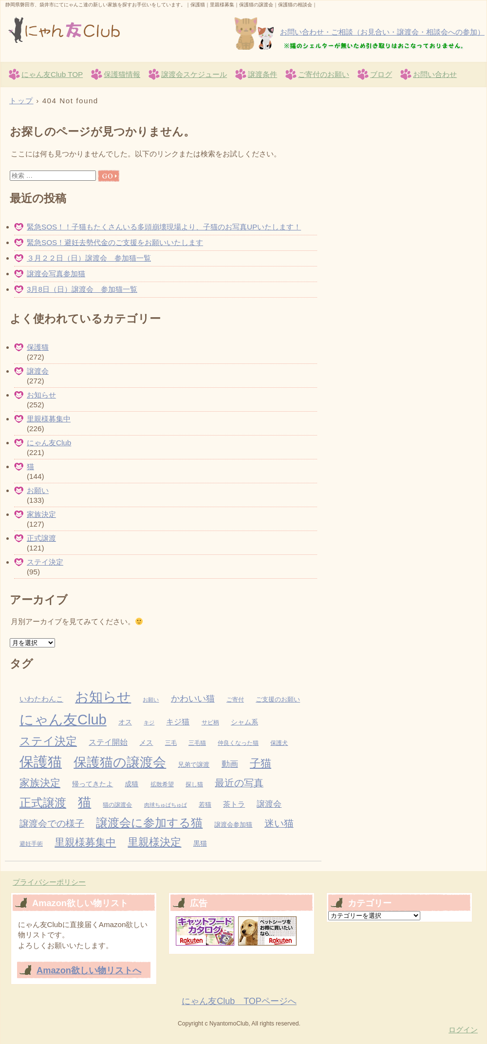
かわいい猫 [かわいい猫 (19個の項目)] (193, 698)
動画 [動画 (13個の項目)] (230, 764)
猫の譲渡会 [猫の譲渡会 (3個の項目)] (117, 804)
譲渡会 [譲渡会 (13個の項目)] (269, 804)
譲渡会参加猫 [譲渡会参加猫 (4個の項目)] (233, 824)
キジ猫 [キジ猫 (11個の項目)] (177, 721)
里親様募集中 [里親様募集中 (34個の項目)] (85, 842)
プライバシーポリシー (49, 882)
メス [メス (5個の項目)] (146, 742)
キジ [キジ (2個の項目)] (149, 722)
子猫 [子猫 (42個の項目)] (260, 763)
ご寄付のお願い (323, 74)
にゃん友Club (117, 29)
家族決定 (41, 514)
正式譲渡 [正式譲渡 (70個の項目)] (42, 803)
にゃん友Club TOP (52, 74)
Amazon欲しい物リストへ (89, 970)
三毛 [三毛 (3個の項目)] (171, 743)
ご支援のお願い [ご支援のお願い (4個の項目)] (278, 699)
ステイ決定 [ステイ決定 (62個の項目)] (48, 741)
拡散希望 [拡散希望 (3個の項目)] (162, 784)
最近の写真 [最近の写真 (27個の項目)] (239, 783)
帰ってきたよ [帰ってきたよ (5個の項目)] (92, 784)
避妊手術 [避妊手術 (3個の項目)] (31, 843)
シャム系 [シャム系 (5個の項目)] (244, 722)
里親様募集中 (49, 419)
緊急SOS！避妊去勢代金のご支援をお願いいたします (115, 242)
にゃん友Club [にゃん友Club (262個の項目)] (63, 719)
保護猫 (38, 347)
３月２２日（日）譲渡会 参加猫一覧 (89, 258)
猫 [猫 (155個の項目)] (84, 802)
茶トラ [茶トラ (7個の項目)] (234, 804)
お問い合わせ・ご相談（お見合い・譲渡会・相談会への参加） (382, 32)
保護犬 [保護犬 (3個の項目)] (279, 743)
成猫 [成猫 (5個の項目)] (131, 784)
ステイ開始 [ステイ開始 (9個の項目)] (108, 742)
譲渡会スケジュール (194, 74)
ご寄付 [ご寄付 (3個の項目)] (235, 699)
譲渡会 (38, 371)
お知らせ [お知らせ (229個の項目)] (103, 696)
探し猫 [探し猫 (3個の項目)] (194, 784)
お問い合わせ (435, 74)
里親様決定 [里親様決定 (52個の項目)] (154, 842)
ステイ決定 (45, 562)
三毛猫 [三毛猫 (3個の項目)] (197, 743)
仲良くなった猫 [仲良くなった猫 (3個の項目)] (238, 743)
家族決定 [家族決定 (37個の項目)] (39, 782)
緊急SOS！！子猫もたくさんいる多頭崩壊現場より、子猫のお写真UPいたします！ (164, 227)
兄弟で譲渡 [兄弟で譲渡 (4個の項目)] (193, 764)
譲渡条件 (262, 74)
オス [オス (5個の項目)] (125, 722)
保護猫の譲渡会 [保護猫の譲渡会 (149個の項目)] (120, 762)
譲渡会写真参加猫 (56, 273)
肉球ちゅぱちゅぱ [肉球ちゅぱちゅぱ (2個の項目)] (165, 805)
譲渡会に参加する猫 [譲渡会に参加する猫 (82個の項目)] (149, 822)
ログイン (463, 1029)
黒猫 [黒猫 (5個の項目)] (200, 843)
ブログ (381, 74)
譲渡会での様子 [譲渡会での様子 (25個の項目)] (51, 823)
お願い (38, 490)
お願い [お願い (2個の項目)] (151, 699)
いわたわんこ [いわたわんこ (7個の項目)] (41, 699)
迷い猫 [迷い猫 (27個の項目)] (279, 823)
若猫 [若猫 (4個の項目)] (205, 804)
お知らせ (41, 395)
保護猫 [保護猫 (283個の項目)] (40, 762)
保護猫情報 (122, 74)
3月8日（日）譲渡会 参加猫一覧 (82, 289)
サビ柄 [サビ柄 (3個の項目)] (210, 722)
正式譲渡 (41, 538)
